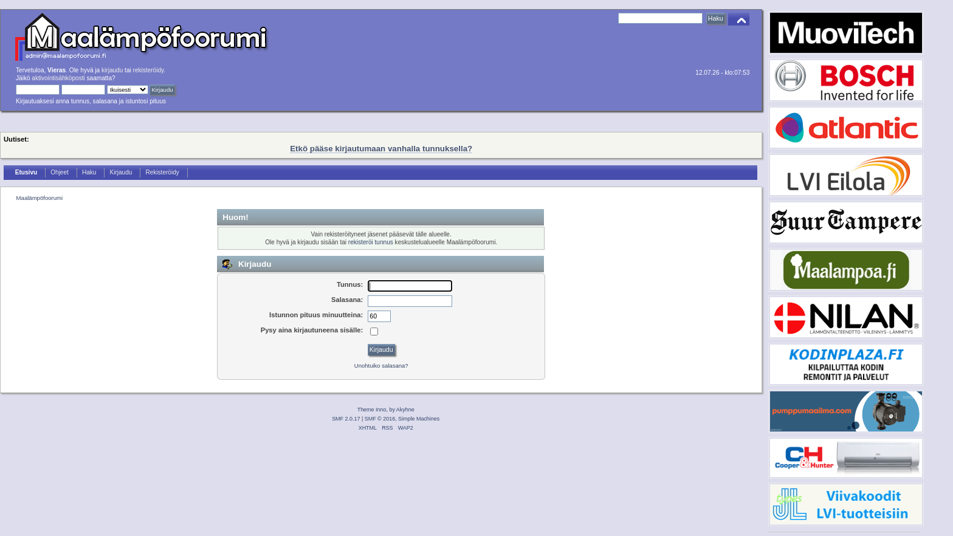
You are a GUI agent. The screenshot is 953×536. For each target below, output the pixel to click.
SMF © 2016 (380, 419)
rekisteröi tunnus (370, 242)
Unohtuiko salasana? (381, 365)
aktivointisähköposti (58, 78)
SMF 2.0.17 (346, 419)
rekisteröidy (148, 70)
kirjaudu (112, 70)
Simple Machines (418, 419)
